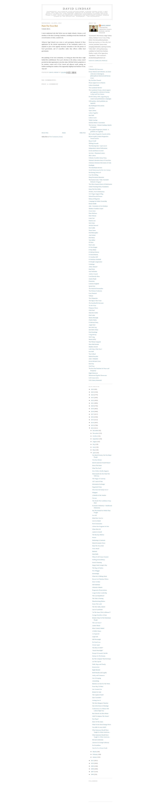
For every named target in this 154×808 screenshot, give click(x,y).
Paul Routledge (93, 332)
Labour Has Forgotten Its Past (100, 526)
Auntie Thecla (96, 625)
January (95, 757)
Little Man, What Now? (95, 349)
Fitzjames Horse (93, 308)
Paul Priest (92, 269)
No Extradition (96, 745)
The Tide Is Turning (97, 598)
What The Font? (96, 468)
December (96, 430)
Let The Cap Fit (96, 661)
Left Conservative (94, 378)
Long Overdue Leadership (99, 593)
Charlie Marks (93, 320)
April (94, 452)
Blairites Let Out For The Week (101, 683)
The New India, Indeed (98, 607)
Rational (94, 551)
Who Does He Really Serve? (100, 490)
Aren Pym (91, 108)
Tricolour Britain (97, 460)
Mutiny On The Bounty (98, 656)
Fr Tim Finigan (93, 247)
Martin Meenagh (93, 317)
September (96, 439)
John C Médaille (93, 359)
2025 (92, 392)
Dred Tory (91, 366)
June (94, 447)
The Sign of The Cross (95, 300)
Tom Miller (92, 240)
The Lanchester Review (95, 87)
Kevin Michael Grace (95, 361)
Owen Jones (92, 211)
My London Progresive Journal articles (99, 134)
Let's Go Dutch (96, 521)
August (95, 441)
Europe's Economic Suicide (99, 653)
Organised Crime (97, 487)
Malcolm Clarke (93, 313)
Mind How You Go (97, 518)
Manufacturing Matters (98, 601)
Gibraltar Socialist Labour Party (98, 158)
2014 (92, 422)
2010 (92, 763)
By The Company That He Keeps (101, 659)
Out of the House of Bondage (100, 706)
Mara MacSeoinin (94, 344)
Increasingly (95, 573)
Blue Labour (92, 155)
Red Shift (91, 115)
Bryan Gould (92, 141)
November (96, 433)
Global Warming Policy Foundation (99, 186)
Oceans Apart (96, 645)
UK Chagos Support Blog (96, 194)
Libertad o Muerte (97, 587)
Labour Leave (93, 118)
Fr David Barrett (93, 254)
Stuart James (92, 230)
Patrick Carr (92, 220)
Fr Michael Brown (94, 252)
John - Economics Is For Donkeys (98, 206)
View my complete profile (98, 60)
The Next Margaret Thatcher (100, 703)
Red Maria (92, 237)
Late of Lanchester (97, 609)
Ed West (91, 242)
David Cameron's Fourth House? (101, 462)
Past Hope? (95, 719)
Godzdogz (91, 264)
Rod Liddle (92, 228)
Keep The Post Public (95, 189)
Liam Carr (92, 218)
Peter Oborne (92, 216)
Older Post (83, 133)
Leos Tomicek (93, 293)
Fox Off (94, 515)
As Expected (95, 634)
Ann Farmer (92, 235)
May (94, 450)
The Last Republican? (98, 595)
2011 (92, 760)
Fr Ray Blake (92, 250)
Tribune (91, 296)
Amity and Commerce (98, 675)
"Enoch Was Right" (97, 650)
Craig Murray (92, 334)
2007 (92, 771)
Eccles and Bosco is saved (96, 150)
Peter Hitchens (93, 213)
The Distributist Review (95, 167)
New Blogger (96, 571)
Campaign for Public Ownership (98, 201)
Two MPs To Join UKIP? (99, 727)
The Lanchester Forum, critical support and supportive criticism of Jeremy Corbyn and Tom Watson (99, 92)
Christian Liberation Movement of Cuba (100, 163)
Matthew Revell (93, 347)
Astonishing (95, 681)
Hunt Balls (95, 554)
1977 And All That (97, 481)
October (95, 436)
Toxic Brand (95, 548)
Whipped (94, 492)
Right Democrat (93, 373)
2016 (92, 417)
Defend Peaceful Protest (95, 196)
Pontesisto (91, 281)
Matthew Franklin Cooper (96, 208)
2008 (92, 769)
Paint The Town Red (98, 546)
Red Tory (91, 363)
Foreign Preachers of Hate (99, 615)
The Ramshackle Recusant (96, 303)
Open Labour (92, 110)
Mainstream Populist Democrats (98, 375)
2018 (92, 411)
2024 (92, 395)
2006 (92, 774)
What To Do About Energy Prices (101, 724)
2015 (92, 420)
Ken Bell (91, 351)
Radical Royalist (93, 356)
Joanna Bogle (92, 279)
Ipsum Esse (92, 286)
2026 (92, 389)
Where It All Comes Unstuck (100, 557)
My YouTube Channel (95, 80)
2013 (92, 425)
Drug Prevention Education (96, 177)
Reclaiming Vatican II (95, 172)
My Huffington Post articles (96, 105)
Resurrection (95, 667)
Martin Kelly (92, 339)
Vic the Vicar (92, 305)
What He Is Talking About (99, 576)
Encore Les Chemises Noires (100, 579)
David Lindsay (77, 8)
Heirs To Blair (96, 582)
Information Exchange (98, 484)
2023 (92, 397)
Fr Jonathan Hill (93, 257)
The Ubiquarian (93, 298)
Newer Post (45, 133)
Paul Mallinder (93, 271)
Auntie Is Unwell (97, 532)
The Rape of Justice (97, 568)
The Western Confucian (95, 291)
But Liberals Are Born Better (100, 713)
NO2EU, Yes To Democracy (96, 191)
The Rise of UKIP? (97, 647)
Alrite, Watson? (93, 266)
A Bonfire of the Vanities (99, 495)
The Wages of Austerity (98, 478)
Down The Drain (97, 465)
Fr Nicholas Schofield (95, 259)
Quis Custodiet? (96, 697)
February (95, 754)
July (94, 444)
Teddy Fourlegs (93, 120)
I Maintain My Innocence (96, 69)
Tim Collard (92, 354)
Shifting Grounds (93, 143)
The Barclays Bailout (98, 535)
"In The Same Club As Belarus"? (101, 612)
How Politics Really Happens (100, 471)
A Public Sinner (96, 631)
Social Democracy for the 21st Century (99, 170)
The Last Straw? (96, 623)
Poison (94, 537)
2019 (92, 408)
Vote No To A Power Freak (99, 748)
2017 (92, 414)
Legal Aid (95, 636)
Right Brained (96, 670)
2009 (92, 766)
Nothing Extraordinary (98, 559)
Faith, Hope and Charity (99, 664)
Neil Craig (92, 337)
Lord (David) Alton (94, 276)
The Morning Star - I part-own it (98, 146)
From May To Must (97, 686)
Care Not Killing (93, 175)
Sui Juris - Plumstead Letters (97, 153)
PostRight (91, 165)
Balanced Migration (94, 199)
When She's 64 (96, 529)
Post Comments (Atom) (56, 136)
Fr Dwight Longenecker (95, 262)
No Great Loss (96, 642)
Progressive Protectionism (99, 590)
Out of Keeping (96, 678)
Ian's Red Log (92, 327)
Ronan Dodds (92, 203)
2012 (92, 428)
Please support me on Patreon (97, 83)
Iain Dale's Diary (93, 329)
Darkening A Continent (98, 540)
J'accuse (94, 498)
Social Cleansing (97, 562)
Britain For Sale (96, 692)
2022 (92, 400)
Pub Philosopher (93, 232)
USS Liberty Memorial (95, 380)
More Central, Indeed (98, 628)
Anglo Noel (92, 325)
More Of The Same (97, 722)
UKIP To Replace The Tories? (100, 716)
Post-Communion (97, 523)
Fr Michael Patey (93, 322)
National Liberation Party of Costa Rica (100, 160)
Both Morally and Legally (99, 672)
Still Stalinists (96, 584)
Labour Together (93, 113)
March (95, 751)
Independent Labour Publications (98, 148)
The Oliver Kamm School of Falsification (100, 184)
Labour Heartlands (94, 85)
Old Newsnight (96, 639)
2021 (92, 403)
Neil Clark (92, 223)
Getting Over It (96, 700)
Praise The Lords (97, 604)
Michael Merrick (93, 225)
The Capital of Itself (97, 695)
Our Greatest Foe (97, 689)
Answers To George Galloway (100, 742)
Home (64, 133)
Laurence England (94, 283)
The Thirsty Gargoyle (95, 342)
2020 (92, 406)
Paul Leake (92, 245)
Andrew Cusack (93, 274)
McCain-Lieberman (97, 740)
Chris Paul (92, 310)
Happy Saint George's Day (99, 565)
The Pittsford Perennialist (96, 288)
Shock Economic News (98, 543)
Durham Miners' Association (97, 122)
